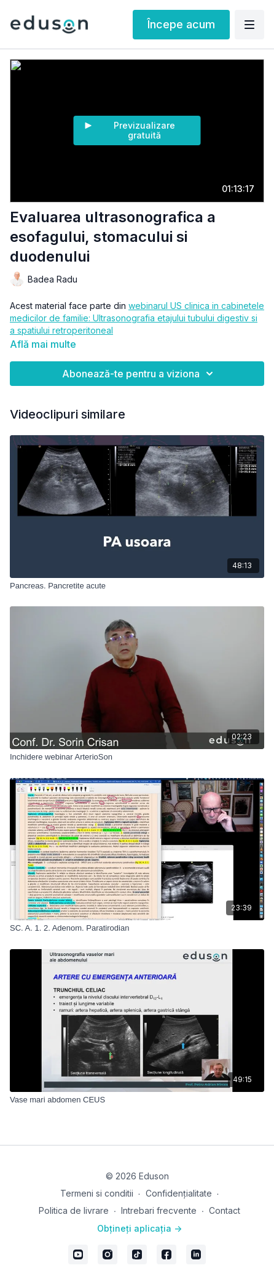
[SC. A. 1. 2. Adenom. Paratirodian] (137, 928)
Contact (224, 1210)
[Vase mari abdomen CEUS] (137, 1100)
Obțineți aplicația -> (139, 1228)
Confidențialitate (179, 1193)
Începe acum (181, 24)
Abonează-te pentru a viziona (139, 373)
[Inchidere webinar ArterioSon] (137, 757)
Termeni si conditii (96, 1193)
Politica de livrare (74, 1210)
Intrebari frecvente (159, 1210)
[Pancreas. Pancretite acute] (137, 586)
